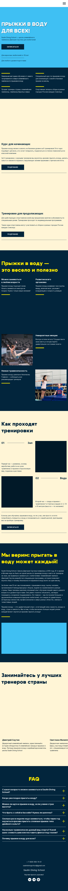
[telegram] (34, 881)
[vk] (29, 881)
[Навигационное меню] (64, 3)
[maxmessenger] (38, 881)
